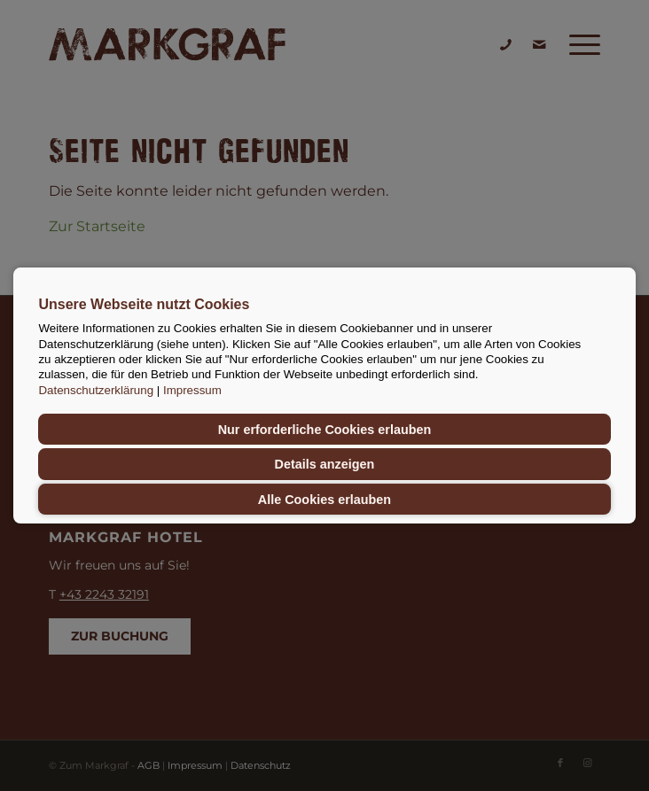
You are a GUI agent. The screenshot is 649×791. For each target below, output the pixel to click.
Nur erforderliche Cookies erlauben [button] (325, 430)
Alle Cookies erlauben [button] (324, 499)
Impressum (192, 390)
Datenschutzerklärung (95, 390)
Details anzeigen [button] (325, 464)
